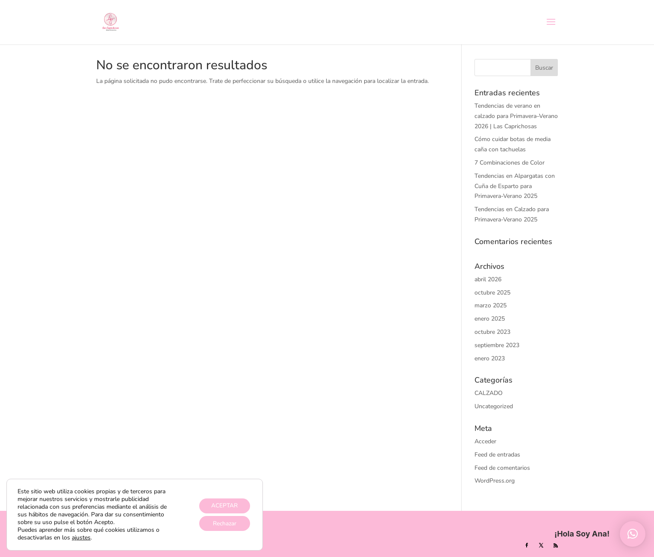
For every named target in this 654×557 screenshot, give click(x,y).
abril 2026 (487, 279)
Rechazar (224, 523)
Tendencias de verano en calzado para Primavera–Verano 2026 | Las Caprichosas (516, 116)
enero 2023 (489, 358)
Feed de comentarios (502, 468)
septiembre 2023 (496, 345)
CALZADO (488, 393)
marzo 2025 (490, 305)
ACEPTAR (223, 505)
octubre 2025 (492, 293)
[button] (632, 534)
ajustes (81, 538)
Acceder (485, 441)
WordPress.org (494, 481)
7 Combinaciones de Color (509, 163)
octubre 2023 (492, 332)
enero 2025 (489, 319)
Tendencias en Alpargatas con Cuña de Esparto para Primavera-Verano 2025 (514, 186)
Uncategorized (493, 406)
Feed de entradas (497, 455)
